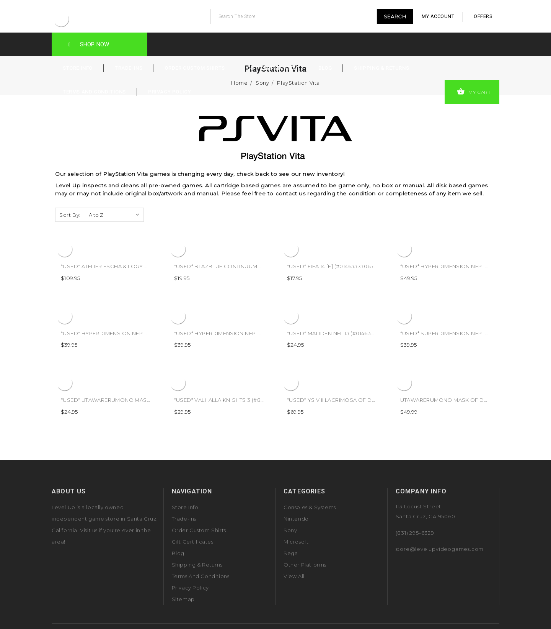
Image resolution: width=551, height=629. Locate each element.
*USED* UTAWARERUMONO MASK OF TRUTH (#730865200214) (142, 400)
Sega (291, 553)
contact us (291, 193)
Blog (325, 68)
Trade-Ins (128, 68)
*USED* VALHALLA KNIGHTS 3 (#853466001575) (234, 400)
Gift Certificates (271, 68)
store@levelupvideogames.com (440, 549)
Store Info (78, 68)
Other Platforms (305, 565)
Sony (290, 530)
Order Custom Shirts (195, 68)
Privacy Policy (169, 92)
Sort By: (70, 215)
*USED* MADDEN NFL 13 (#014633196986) (340, 333)
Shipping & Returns (381, 68)
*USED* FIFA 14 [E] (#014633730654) (332, 266)
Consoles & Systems (310, 507)
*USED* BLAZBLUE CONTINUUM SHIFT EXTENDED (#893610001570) (261, 266)
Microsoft (296, 542)
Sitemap (183, 599)
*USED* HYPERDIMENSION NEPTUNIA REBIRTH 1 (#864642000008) (147, 333)
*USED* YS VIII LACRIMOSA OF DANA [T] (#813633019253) (360, 400)
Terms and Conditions (94, 92)
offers (483, 16)
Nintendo (296, 519)
